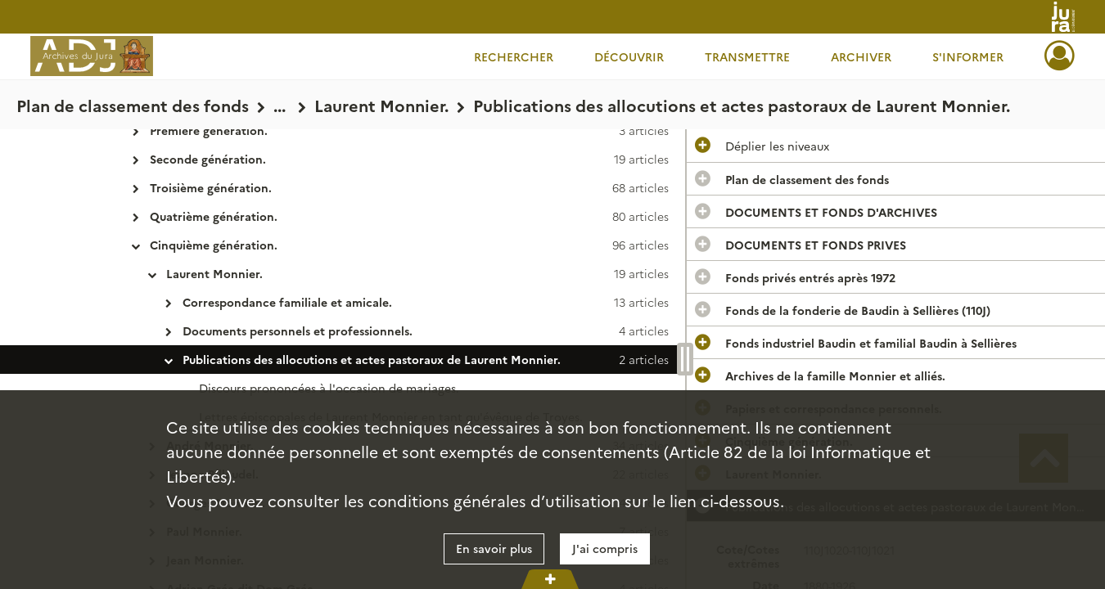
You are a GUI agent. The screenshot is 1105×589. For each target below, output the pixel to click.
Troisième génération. (211, 187)
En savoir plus (494, 548)
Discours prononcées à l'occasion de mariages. (329, 388)
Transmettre (747, 56)
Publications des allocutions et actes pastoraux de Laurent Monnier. (372, 359)
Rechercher (513, 56)
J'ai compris (605, 548)
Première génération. (209, 130)
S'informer (968, 56)
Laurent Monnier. (214, 273)
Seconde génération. (208, 159)
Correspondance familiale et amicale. (287, 302)
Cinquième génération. (213, 244)
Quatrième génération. (213, 216)
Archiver (861, 56)
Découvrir (629, 56)
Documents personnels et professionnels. (298, 330)
